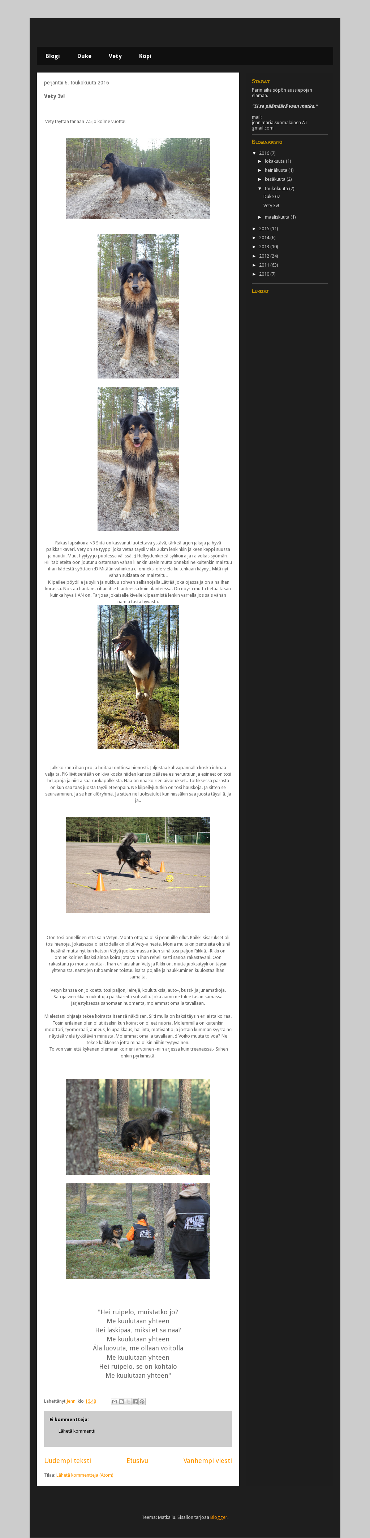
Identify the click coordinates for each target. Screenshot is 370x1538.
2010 (264, 274)
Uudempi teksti (67, 1460)
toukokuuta (277, 188)
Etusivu (137, 1460)
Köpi (145, 56)
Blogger (218, 1517)
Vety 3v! (271, 205)
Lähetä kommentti (77, 1431)
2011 (264, 265)
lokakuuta (275, 161)
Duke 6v (271, 196)
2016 (264, 153)
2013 (264, 246)
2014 (264, 237)
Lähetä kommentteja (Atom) (84, 1475)
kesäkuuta (276, 179)
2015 (264, 228)
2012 (264, 256)
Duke (84, 56)
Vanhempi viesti (208, 1460)
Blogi (53, 56)
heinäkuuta (276, 170)
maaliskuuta (278, 217)
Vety (115, 56)
